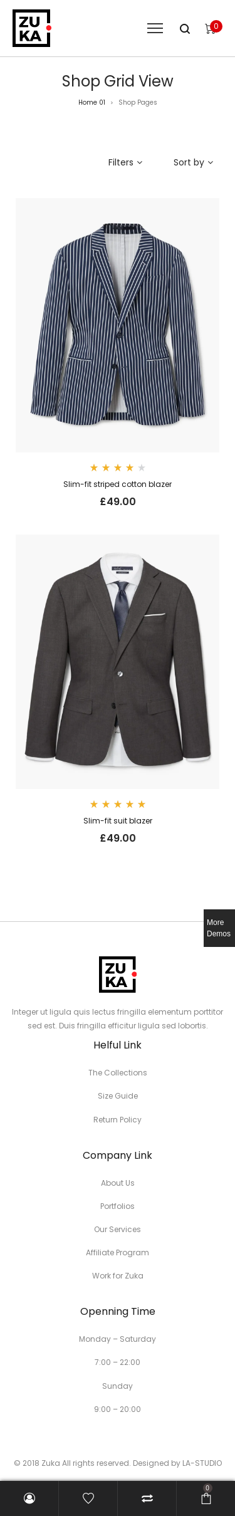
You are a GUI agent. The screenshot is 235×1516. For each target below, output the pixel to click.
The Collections (117, 1072)
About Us (118, 1183)
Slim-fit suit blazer (117, 820)
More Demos (219, 928)
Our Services (117, 1229)
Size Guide (118, 1095)
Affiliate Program (117, 1252)
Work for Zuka (118, 1275)
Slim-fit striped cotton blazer (117, 484)
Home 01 (91, 102)
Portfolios (117, 1206)
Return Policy (117, 1119)
